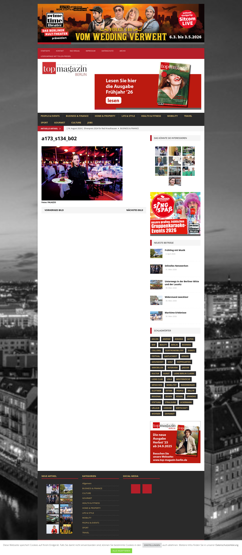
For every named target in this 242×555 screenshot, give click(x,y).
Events (191, 350)
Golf (170, 362)
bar (153, 344)
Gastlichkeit (170, 356)
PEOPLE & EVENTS (50, 115)
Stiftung (156, 402)
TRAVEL (188, 115)
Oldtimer (156, 390)
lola (169, 379)
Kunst (166, 373)
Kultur (155, 373)
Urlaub (155, 408)
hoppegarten (184, 362)
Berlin (174, 344)
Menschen (157, 385)
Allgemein (87, 483)
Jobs (89, 122)
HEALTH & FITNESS (151, 115)
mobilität (171, 385)
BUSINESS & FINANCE (77, 115)
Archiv (122, 51)
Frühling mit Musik (175, 250)
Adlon (155, 339)
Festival (156, 356)
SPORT (44, 122)
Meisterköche (183, 379)
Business (186, 344)
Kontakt (60, 51)
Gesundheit (158, 362)
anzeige (167, 339)
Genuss (185, 356)
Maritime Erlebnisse (175, 312)
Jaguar (185, 367)
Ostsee (169, 390)
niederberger (188, 385)
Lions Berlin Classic (184, 373)
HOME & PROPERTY (105, 115)
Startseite (45, 51)
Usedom (168, 408)
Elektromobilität (174, 350)
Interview (173, 367)
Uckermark (186, 402)
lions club (157, 379)
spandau (191, 396)
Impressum (90, 51)
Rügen (179, 396)
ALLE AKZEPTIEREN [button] (121, 550)
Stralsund (170, 402)
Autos (190, 339)
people (179, 390)
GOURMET (59, 122)
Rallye (191, 390)
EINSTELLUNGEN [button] (152, 545)
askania (179, 339)
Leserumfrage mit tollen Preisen (56, 56)
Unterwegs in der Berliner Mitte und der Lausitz (182, 283)
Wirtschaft (182, 408)
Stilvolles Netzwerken (176, 265)
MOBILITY (172, 115)
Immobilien (157, 367)
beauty (163, 344)
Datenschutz (107, 51)
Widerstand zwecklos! (176, 297)
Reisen (168, 396)
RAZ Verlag (75, 51)
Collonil (156, 350)
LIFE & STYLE (128, 115)
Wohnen (156, 413)
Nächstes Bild (134, 210)
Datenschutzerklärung (226, 544)
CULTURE (76, 122)
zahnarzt (170, 413)
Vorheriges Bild (54, 210)
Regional (156, 396)
